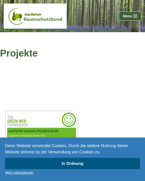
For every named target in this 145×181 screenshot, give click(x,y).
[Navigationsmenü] (130, 16)
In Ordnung (72, 163)
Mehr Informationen (19, 172)
